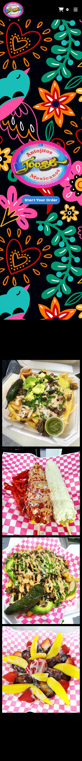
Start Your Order (41, 200)
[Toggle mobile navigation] (75, 10)
